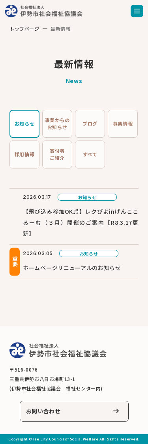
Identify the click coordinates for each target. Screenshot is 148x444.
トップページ (24, 28)
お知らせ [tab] (24, 123)
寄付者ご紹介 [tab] (57, 154)
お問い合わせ (43, 411)
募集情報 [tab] (123, 123)
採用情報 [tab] (24, 154)
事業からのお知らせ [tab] (57, 123)
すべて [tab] (90, 154)
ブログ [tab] (89, 123)
